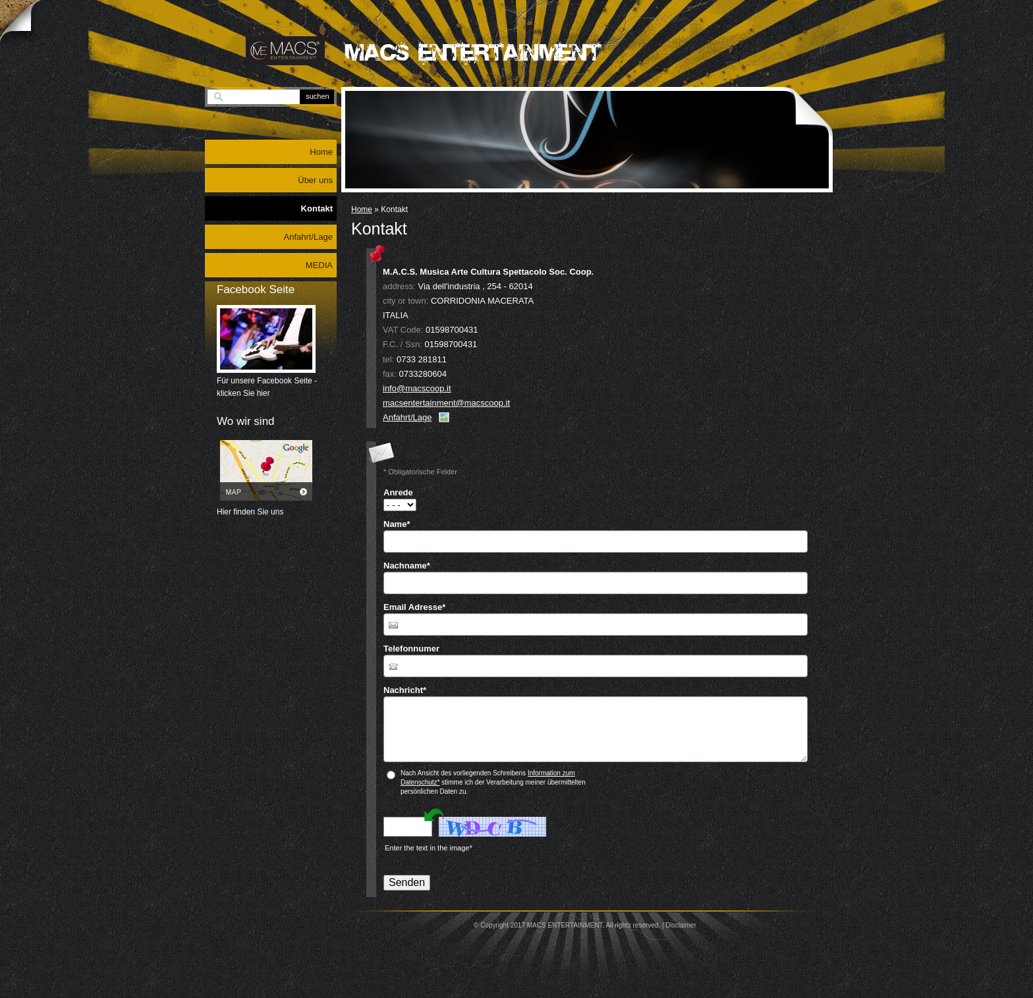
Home (361, 209)
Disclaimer (680, 925)
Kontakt (317, 208)
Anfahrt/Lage (407, 417)
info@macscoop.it (417, 388)
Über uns (315, 180)
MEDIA (319, 265)
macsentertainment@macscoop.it (446, 403)
